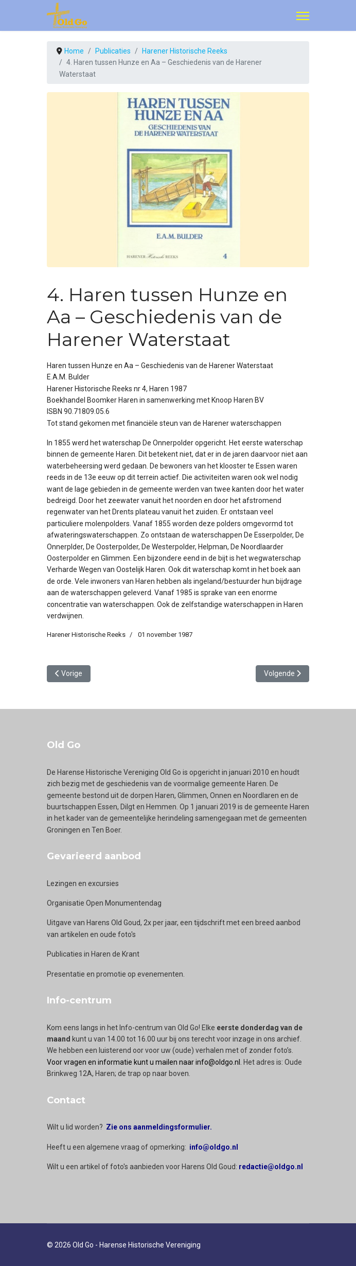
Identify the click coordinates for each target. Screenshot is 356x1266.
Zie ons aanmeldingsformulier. (159, 1127)
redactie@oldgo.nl (271, 1167)
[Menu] (302, 16)
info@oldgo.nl (213, 1147)
